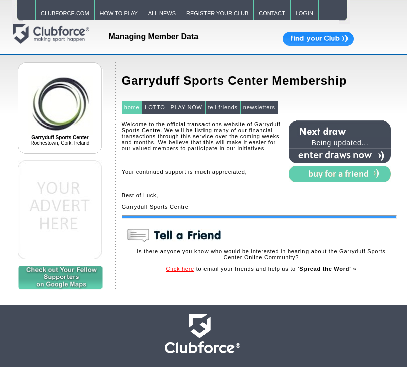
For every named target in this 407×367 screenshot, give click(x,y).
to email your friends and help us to (261, 269)
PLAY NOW (186, 107)
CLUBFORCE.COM (65, 13)
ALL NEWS (162, 13)
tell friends (223, 107)
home (132, 107)
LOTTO (155, 107)
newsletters (259, 107)
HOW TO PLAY (119, 13)
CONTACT (272, 13)
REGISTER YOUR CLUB (217, 13)
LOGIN (304, 13)
